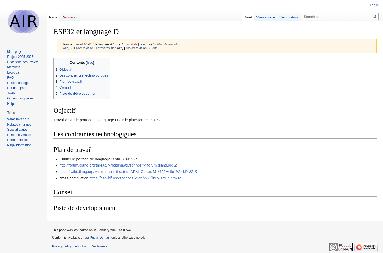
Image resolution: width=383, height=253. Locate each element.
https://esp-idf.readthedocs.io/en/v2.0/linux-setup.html (133, 178)
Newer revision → (138, 48)
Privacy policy (62, 246)
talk (134, 44)
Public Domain (100, 237)
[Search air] (340, 16)
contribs (145, 44)
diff (66, 48)
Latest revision (106, 48)
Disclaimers (99, 246)
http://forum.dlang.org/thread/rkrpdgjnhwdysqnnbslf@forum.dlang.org (116, 165)
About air (81, 246)
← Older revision (82, 48)
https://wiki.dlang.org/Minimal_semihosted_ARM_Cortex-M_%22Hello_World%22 (126, 172)
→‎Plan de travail (165, 44)
